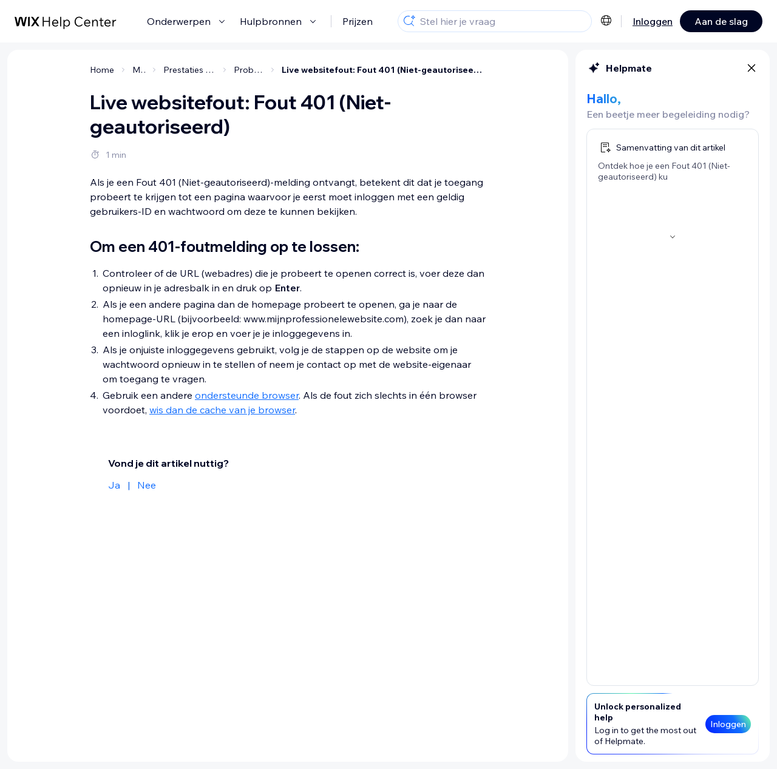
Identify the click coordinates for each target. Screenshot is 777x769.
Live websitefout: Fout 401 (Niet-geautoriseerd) (384, 69)
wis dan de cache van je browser (222, 410)
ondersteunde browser (247, 395)
